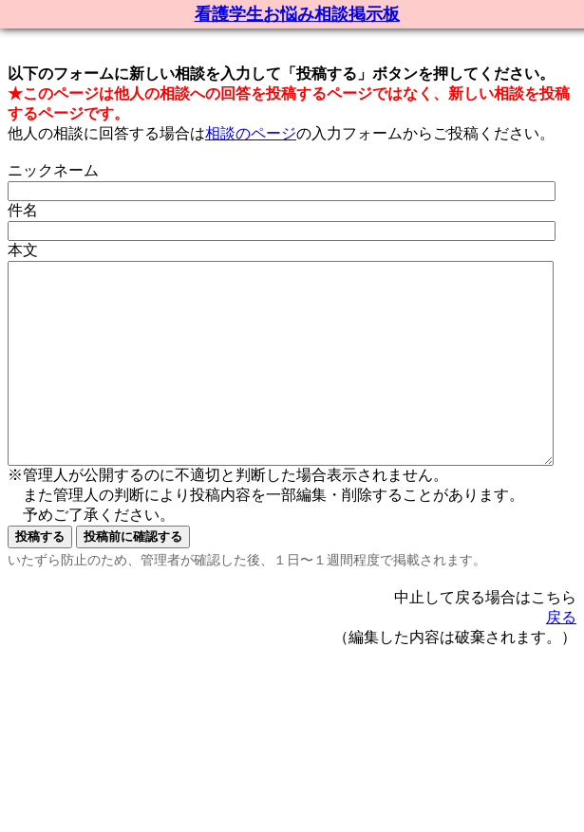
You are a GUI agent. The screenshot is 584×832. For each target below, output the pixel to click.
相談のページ (250, 133)
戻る (561, 657)
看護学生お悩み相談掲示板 (297, 14)
